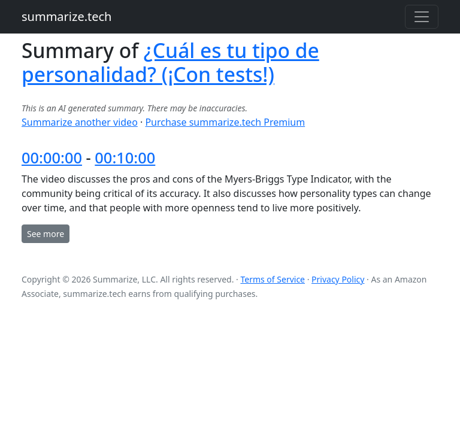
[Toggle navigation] (421, 17)
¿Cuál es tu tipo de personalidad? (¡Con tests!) (170, 62)
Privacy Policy (337, 279)
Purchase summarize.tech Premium (225, 122)
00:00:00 (52, 157)
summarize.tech (66, 16)
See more (45, 233)
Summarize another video (80, 122)
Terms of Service (272, 279)
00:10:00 (125, 157)
